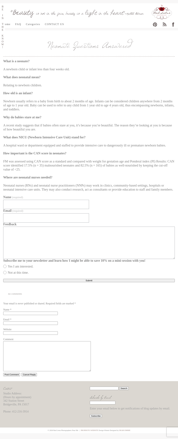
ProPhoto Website (89, 436)
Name (13, 197)
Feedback (10, 224)
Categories (33, 24)
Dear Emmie (124, 436)
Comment (8, 339)
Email (13, 210)
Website (7, 329)
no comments (15, 293)
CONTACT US (54, 24)
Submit (89, 280)
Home (7, 24)
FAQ (18, 24)
